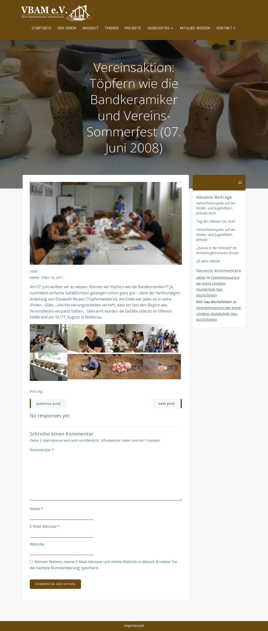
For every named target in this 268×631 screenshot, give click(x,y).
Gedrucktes (160, 28)
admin (34, 277)
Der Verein (67, 28)
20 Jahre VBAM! (208, 261)
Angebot (90, 28)
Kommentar (42, 449)
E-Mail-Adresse (45, 526)
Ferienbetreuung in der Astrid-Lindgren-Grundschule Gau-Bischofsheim (219, 313)
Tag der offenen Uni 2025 (215, 221)
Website (37, 544)
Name (36, 508)
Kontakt (226, 28)
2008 (33, 271)
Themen (111, 28)
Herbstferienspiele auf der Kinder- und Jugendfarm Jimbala (216, 234)
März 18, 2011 (53, 277)
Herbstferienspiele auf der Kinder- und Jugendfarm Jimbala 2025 (216, 208)
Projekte (132, 28)
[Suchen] (240, 182)
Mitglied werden (195, 28)
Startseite (41, 28)
